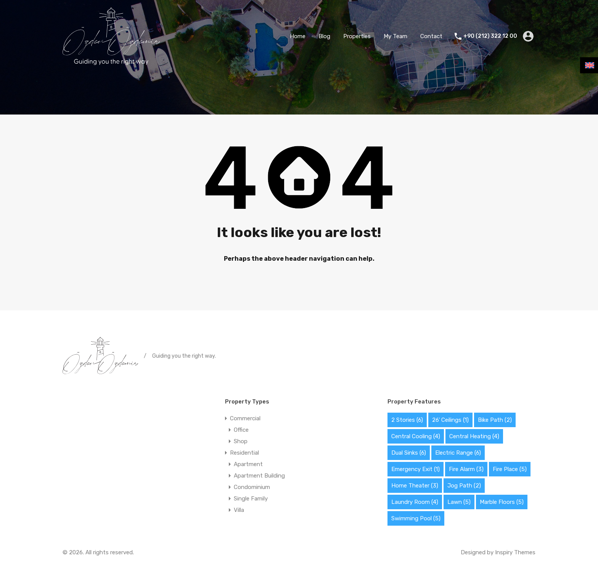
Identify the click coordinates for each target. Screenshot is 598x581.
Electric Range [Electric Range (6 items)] (458, 452)
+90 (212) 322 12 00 (490, 36)
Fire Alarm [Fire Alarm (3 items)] (466, 469)
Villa (239, 510)
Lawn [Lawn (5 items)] (459, 502)
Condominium (252, 487)
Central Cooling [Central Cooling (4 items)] (415, 436)
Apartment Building (259, 475)
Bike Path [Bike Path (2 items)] (495, 419)
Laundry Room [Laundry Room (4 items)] (414, 502)
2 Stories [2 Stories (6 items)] (407, 419)
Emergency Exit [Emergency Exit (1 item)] (415, 469)
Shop (241, 441)
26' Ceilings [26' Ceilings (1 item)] (450, 419)
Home (297, 36)
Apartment (248, 464)
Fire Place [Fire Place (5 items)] (510, 469)
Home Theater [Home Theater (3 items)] (414, 485)
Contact (431, 36)
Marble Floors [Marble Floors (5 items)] (502, 502)
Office (241, 429)
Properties (357, 36)
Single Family (251, 498)
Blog (324, 36)
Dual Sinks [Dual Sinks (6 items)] (408, 452)
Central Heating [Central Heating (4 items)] (474, 436)
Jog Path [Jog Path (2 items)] (464, 485)
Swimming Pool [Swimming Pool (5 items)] (415, 518)
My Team (395, 36)
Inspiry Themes (515, 552)
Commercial (245, 418)
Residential (244, 452)
